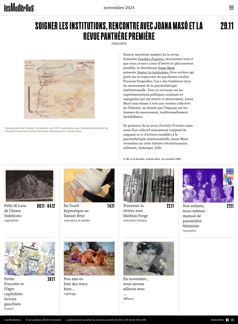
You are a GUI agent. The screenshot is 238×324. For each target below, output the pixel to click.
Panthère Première (151, 59)
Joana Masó (166, 67)
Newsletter (217, 320)
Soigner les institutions (152, 72)
